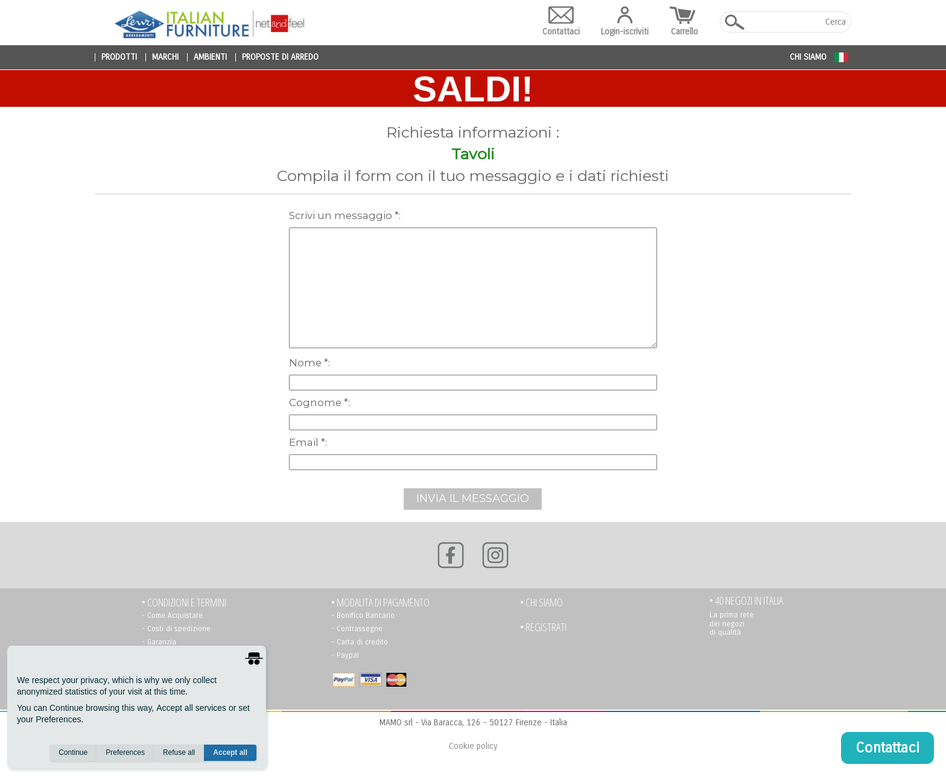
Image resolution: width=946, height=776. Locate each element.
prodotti (119, 57)
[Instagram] (495, 555)
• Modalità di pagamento (380, 602)
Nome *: (309, 363)
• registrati (543, 627)
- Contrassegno (357, 629)
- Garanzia (159, 642)
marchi (165, 57)
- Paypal (345, 655)
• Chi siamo (541, 602)
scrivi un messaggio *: (345, 215)
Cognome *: (319, 402)
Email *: (308, 442)
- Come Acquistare (172, 615)
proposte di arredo (280, 57)
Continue (73, 752)
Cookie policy (473, 746)
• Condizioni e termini (184, 602)
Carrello (684, 21)
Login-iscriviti (625, 21)
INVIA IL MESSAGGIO (472, 498)
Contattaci (561, 21)
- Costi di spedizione (176, 629)
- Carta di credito (359, 642)
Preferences (125, 752)
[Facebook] (451, 555)
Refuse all (179, 752)
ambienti (210, 57)
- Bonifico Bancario (363, 615)
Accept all (230, 752)
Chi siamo (808, 57)
